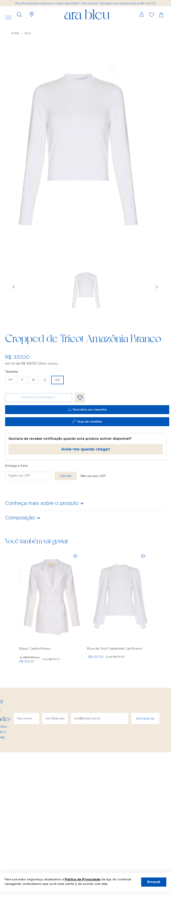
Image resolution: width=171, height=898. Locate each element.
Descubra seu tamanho (90, 409)
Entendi (153, 882)
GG (57, 380)
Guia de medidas (89, 421)
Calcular (65, 476)
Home (15, 33)
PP (11, 380)
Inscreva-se (145, 718)
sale (27, 33)
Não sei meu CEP (93, 476)
